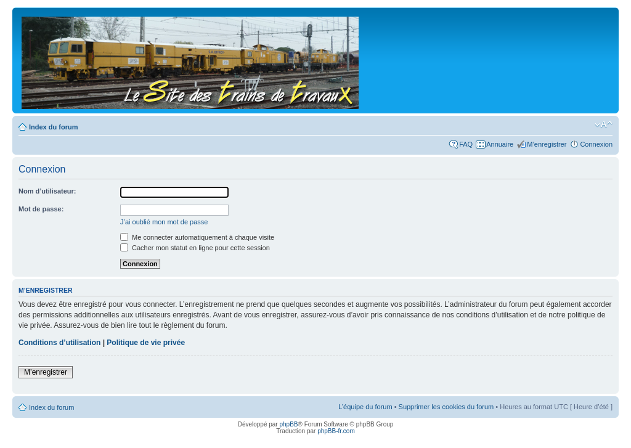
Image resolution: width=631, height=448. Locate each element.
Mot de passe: (40, 209)
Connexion (596, 144)
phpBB (288, 424)
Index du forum (53, 127)
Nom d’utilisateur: (47, 191)
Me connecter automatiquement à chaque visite (197, 237)
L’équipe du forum (365, 406)
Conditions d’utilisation (59, 342)
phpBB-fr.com (336, 431)
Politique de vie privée (146, 342)
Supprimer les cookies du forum (446, 406)
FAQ (466, 144)
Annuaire (499, 144)
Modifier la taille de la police (604, 124)
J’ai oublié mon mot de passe (164, 222)
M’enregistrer (546, 144)
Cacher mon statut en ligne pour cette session (195, 247)
